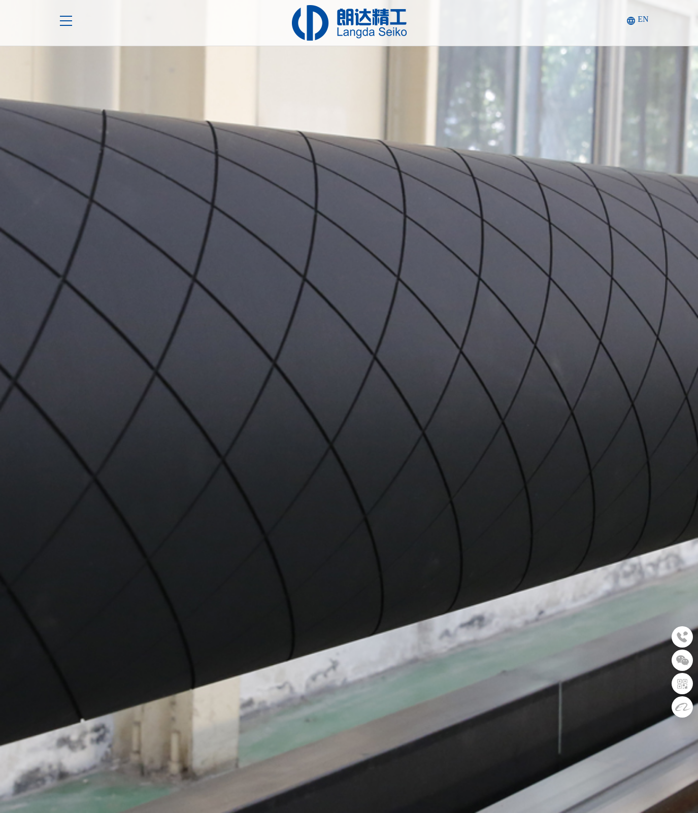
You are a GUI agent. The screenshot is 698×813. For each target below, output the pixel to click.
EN (643, 19)
